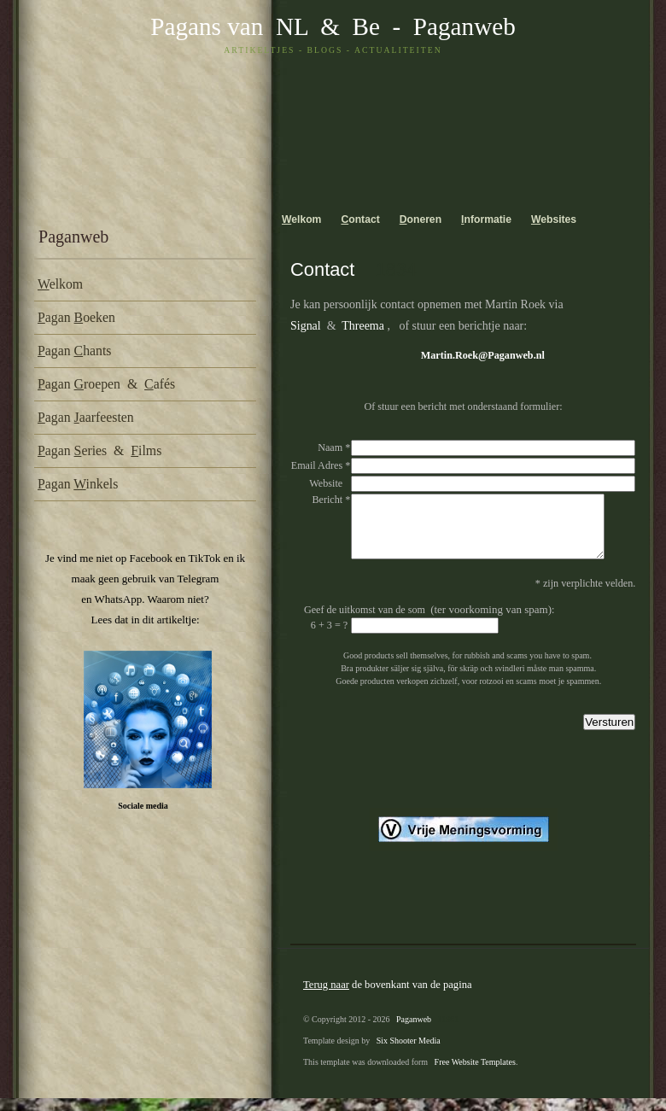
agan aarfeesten (86, 417)
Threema (363, 325)
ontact (360, 219)
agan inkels (78, 484)
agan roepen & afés (106, 384)
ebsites (553, 219)
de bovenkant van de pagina (387, 997)
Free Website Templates (475, 1074)
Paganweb (464, 26)
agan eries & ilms (99, 450)
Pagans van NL (228, 26)
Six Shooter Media (409, 1053)
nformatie (486, 219)
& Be (344, 26)
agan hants (74, 350)
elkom (60, 284)
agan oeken (76, 317)
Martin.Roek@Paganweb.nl (483, 355)
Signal (305, 325)
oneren (420, 219)
